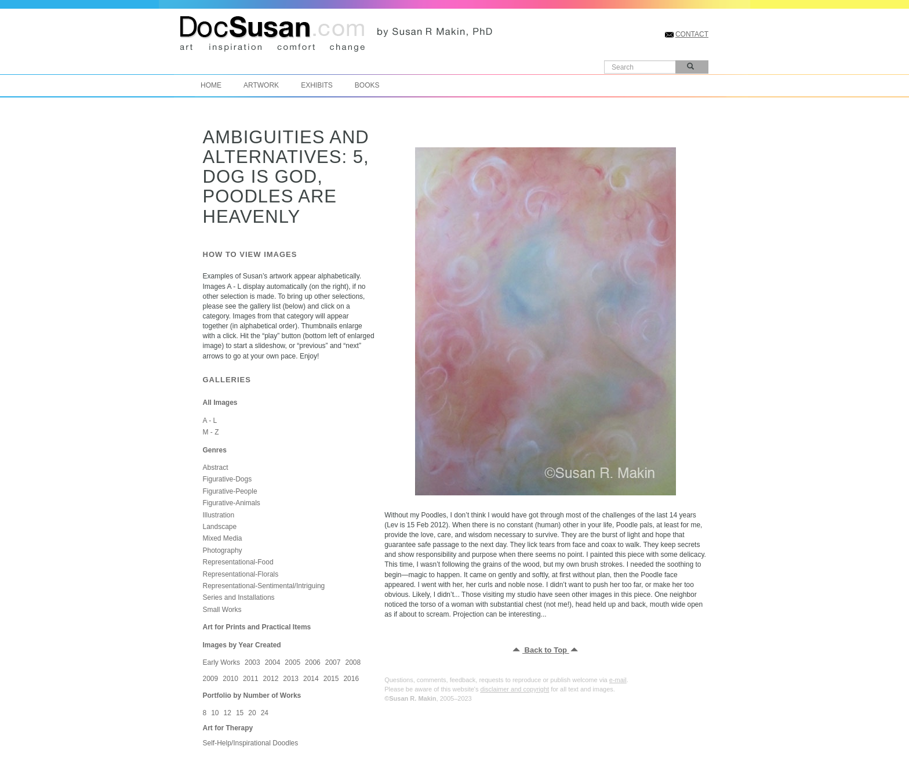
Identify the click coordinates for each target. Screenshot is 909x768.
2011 (251, 679)
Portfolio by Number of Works (252, 695)
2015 (331, 679)
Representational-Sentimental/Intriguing (264, 586)
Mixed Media (222, 538)
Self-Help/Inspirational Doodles (251, 743)
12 (227, 713)
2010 (230, 679)
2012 (271, 679)
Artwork (261, 85)
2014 (311, 679)
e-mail (618, 679)
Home (211, 85)
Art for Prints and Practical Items (257, 627)
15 (239, 713)
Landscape (220, 527)
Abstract (215, 467)
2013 (291, 679)
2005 (292, 662)
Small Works (222, 610)
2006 (313, 662)
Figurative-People (230, 491)
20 (252, 713)
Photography (222, 550)
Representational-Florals (241, 574)
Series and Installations (239, 597)
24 (264, 713)
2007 (333, 662)
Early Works (221, 662)
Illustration (219, 515)
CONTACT (691, 34)
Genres (215, 450)
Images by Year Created (242, 645)
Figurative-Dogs (227, 479)
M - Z (211, 432)
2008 (353, 662)
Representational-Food (238, 562)
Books (367, 85)
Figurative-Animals (231, 503)
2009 (211, 679)
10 (215, 713)
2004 (273, 662)
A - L (210, 420)
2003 (252, 662)
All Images (220, 403)
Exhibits (317, 85)
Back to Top (545, 650)
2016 (351, 679)
